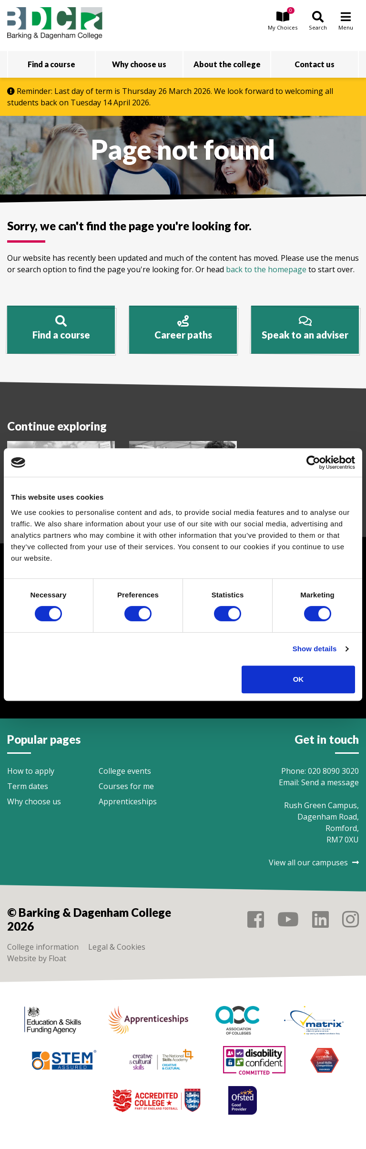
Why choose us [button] (139, 64)
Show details (315, 649)
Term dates (27, 786)
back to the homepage (266, 269)
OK (298, 679)
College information (43, 947)
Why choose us (34, 801)
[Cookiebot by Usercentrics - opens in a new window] (313, 462)
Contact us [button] (315, 64)
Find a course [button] (51, 64)
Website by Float (36, 958)
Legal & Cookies (116, 947)
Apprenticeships (128, 801)
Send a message (330, 782)
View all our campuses (314, 862)
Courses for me (126, 786)
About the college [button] (227, 64)
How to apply (30, 771)
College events (125, 771)
